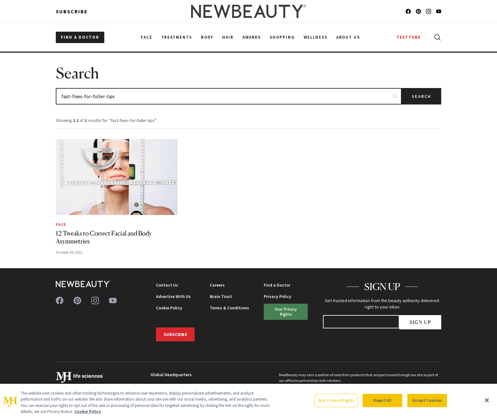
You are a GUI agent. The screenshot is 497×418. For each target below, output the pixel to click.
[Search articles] (229, 96)
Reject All (382, 400)
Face (61, 224)
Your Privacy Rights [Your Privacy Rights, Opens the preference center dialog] (336, 400)
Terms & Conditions (229, 308)
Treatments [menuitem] (176, 37)
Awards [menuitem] (251, 37)
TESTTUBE (409, 37)
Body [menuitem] (207, 37)
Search (421, 96)
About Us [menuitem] (348, 37)
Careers (217, 285)
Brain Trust (221, 296)
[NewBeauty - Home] (248, 11)
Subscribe (72, 11)
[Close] (487, 400)
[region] (248, 401)
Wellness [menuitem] (315, 37)
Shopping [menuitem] (282, 37)
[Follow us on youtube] (438, 11)
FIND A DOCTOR (80, 37)
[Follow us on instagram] (428, 11)
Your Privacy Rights (286, 311)
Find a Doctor (277, 285)
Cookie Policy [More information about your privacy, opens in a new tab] (87, 411)
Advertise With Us (173, 296)
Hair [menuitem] (228, 37)
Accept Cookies (427, 400)
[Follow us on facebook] (408, 11)
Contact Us (167, 285)
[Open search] (436, 37)
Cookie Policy (169, 308)
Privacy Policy (277, 296)
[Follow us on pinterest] (418, 11)
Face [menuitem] (146, 37)
